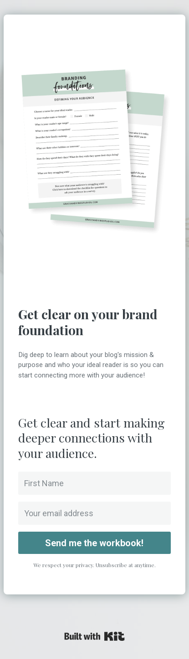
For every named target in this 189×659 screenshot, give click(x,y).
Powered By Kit (94, 636)
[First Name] (94, 483)
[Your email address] (94, 513)
